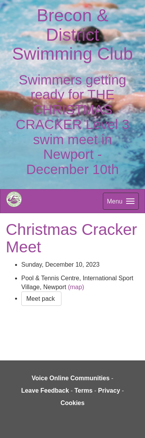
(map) (76, 287)
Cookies (72, 403)
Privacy (109, 390)
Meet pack (41, 298)
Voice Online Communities (71, 378)
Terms (84, 390)
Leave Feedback (45, 390)
